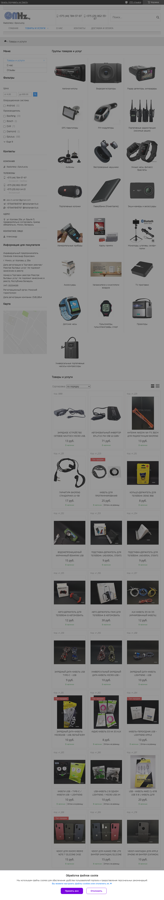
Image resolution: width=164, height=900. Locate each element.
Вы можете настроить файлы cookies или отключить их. (81, 883)
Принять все (72, 891)
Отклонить (96, 891)
